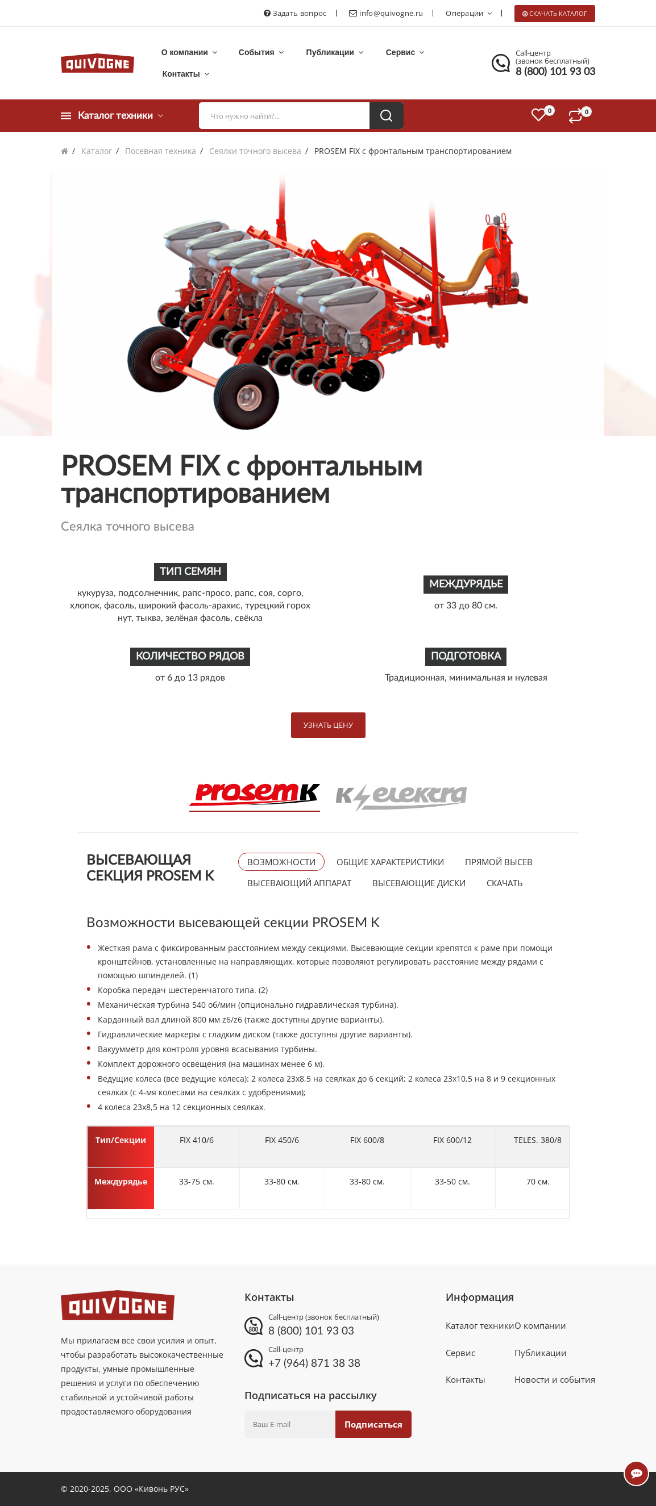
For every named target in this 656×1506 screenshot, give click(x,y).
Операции (469, 13)
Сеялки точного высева (255, 150)
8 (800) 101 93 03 (555, 72)
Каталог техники (480, 1326)
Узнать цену (328, 725)
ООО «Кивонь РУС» (151, 1488)
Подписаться (372, 1424)
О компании (188, 52)
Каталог (96, 150)
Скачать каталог (558, 13)
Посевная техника (160, 150)
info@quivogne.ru (391, 13)
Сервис (396, 52)
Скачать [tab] (505, 882)
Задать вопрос (300, 13)
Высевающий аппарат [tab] (299, 882)
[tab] (254, 797)
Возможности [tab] (281, 861)
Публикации (328, 52)
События (258, 52)
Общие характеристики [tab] (390, 861)
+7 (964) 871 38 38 (311, 1363)
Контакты (185, 73)
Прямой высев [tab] (499, 861)
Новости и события (554, 1383)
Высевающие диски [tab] (419, 882)
